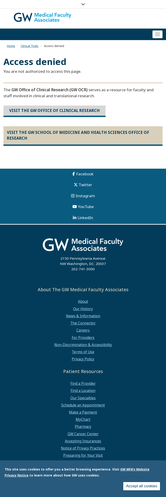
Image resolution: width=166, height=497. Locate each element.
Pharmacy (83, 426)
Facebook (85, 173)
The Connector (83, 323)
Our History (83, 308)
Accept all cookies (141, 487)
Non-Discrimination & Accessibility (83, 344)
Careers (83, 330)
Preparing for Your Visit (83, 455)
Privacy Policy (83, 359)
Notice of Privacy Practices (83, 448)
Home (11, 46)
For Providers (83, 337)
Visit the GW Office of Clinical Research (54, 110)
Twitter (85, 184)
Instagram (85, 195)
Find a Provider (83, 383)
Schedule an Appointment (83, 405)
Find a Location (83, 390)
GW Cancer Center (83, 434)
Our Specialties (83, 398)
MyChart (83, 419)
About (83, 301)
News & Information (83, 316)
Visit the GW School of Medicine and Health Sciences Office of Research (78, 135)
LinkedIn (85, 217)
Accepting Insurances (83, 441)
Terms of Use (83, 352)
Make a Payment (83, 412)
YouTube (86, 206)
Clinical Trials (29, 46)
